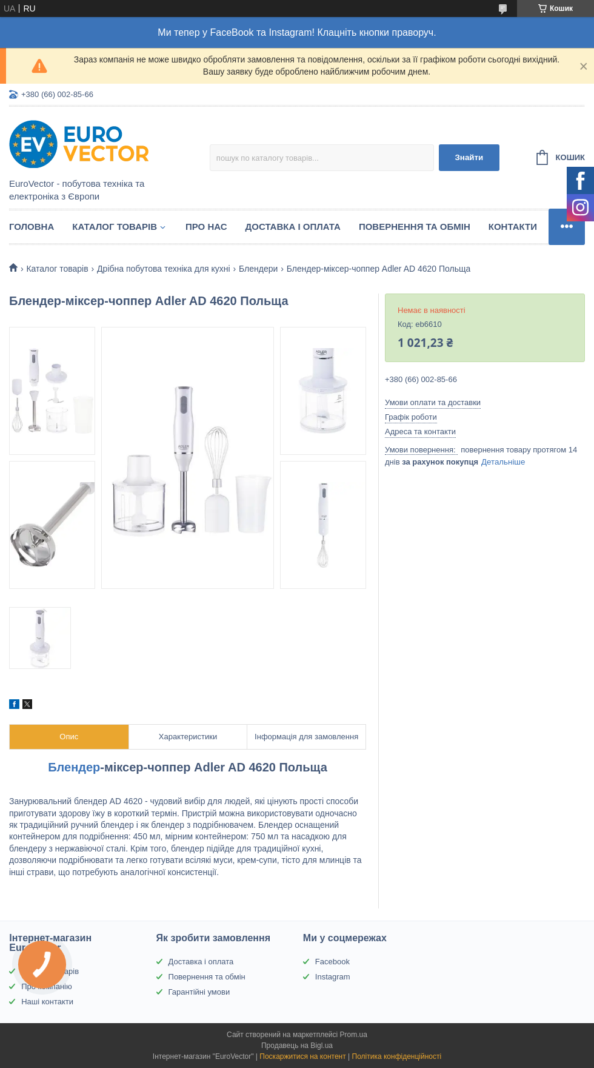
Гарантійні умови (199, 991)
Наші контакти (47, 1001)
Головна (31, 226)
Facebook (332, 961)
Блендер (74, 767)
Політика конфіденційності (397, 1056)
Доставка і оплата (293, 226)
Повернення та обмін (414, 226)
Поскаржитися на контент (302, 1056)
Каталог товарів (114, 226)
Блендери (258, 269)
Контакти (513, 226)
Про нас (206, 226)
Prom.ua (353, 1034)
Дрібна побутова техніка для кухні (163, 269)
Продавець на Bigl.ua (297, 1045)
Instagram (332, 976)
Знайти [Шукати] (469, 157)
